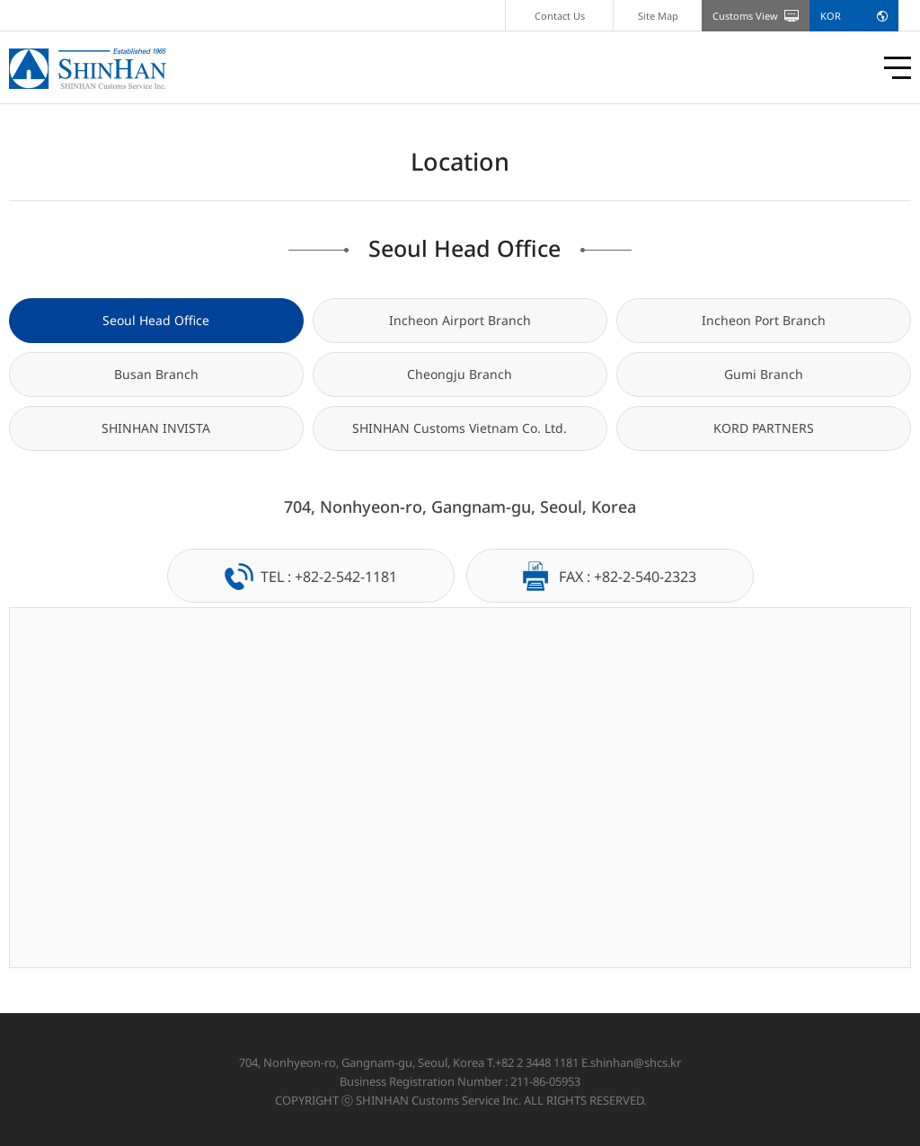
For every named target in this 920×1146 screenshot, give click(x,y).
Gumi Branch (763, 374)
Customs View (745, 15)
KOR (830, 15)
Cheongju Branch (459, 374)
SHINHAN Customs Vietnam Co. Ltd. (459, 427)
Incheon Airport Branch (460, 320)
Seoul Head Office (155, 320)
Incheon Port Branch (764, 320)
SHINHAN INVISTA (156, 427)
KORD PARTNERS (763, 427)
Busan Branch (156, 374)
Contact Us (560, 15)
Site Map (658, 15)
